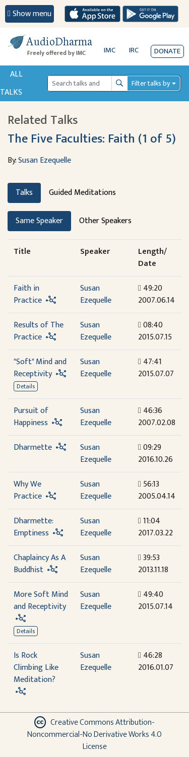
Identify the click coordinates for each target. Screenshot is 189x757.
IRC (134, 50)
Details (26, 386)
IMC (109, 50)
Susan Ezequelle (44, 160)
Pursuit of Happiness (31, 417)
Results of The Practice (39, 331)
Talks (24, 192)
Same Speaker (39, 221)
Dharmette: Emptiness (33, 527)
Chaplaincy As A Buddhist (40, 564)
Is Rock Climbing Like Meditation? (36, 667)
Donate (167, 51)
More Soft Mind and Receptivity (41, 600)
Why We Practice (28, 490)
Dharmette (33, 447)
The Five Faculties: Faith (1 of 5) (92, 138)
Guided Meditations (82, 192)
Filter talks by (151, 83)
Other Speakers (105, 221)
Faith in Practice (28, 294)
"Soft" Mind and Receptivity (40, 368)
